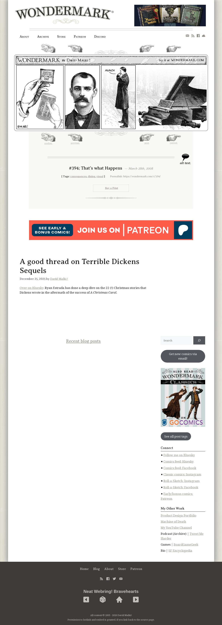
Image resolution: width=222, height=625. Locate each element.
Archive (43, 36)
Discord (100, 36)
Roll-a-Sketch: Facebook (180, 487)
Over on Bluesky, (32, 288)
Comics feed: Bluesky (178, 461)
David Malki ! (59, 279)
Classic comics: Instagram (182, 474)
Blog (96, 569)
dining (91, 176)
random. (48, 50)
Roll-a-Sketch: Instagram (181, 481)
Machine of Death (173, 521)
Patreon (80, 36)
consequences (78, 176)
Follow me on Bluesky (179, 455)
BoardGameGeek (186, 544)
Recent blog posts (83, 341)
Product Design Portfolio (178, 515)
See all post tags (175, 436)
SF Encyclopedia (180, 550)
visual (99, 176)
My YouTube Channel (176, 528)
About (24, 36)
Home (84, 569)
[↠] (199, 340)
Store (61, 36)
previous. (75, 50)
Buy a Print (111, 188)
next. (147, 50)
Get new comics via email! (183, 356)
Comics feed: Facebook (179, 468)
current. (173, 50)
